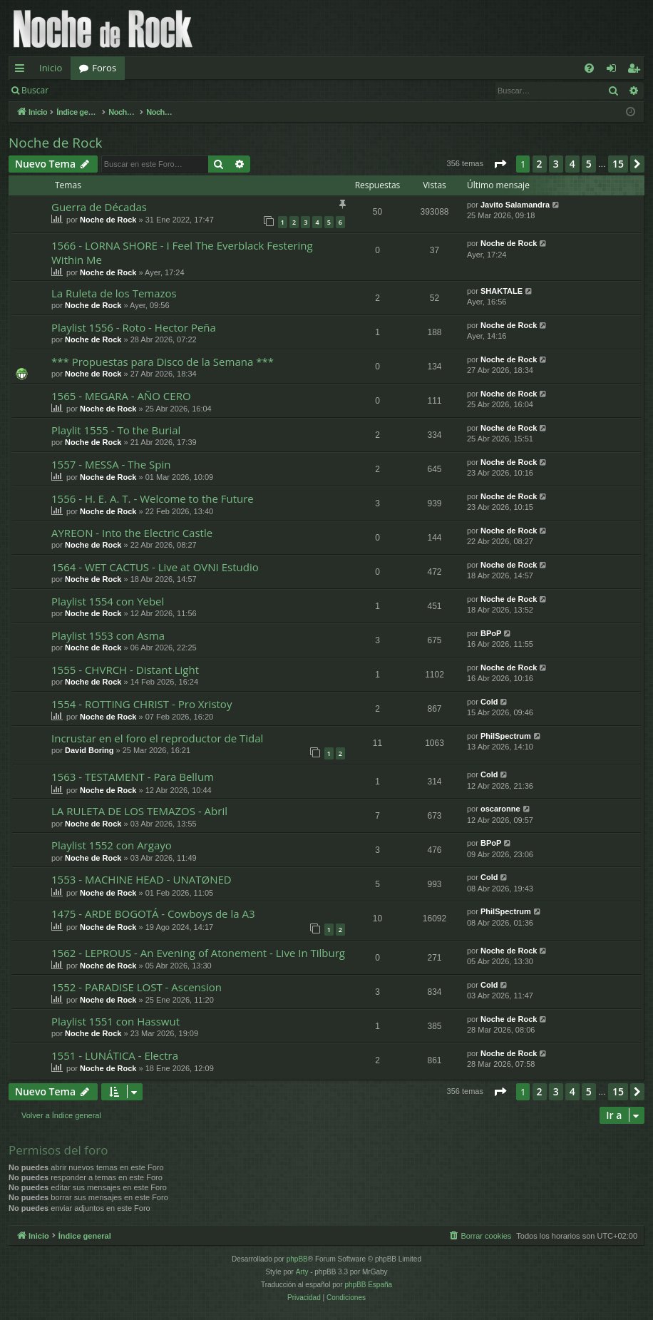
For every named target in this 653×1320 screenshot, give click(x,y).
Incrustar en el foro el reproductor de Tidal (157, 738)
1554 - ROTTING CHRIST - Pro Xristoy (141, 704)
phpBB (297, 1259)
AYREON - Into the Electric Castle (131, 533)
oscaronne (500, 808)
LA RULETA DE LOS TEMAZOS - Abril (139, 811)
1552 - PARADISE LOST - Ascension (136, 987)
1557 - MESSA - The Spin (110, 464)
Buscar (34, 90)
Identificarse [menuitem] (614, 70)
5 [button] (589, 163)
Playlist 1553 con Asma (108, 635)
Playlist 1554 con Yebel (107, 601)
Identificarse (93, 90)
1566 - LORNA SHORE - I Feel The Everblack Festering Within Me (182, 252)
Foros (104, 67)
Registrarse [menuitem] (636, 70)
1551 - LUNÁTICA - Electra (114, 1055)
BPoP (490, 633)
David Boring (89, 750)
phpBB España (368, 1285)
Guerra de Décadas (99, 207)
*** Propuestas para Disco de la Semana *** (162, 361)
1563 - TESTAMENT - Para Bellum (132, 776)
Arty (302, 1272)
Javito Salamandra (515, 204)
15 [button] (618, 163)
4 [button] (572, 163)
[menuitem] (589, 68)
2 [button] (540, 163)
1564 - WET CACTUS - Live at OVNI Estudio (155, 567)
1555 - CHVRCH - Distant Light (125, 669)
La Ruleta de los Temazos (114, 293)
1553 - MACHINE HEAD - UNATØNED (141, 879)
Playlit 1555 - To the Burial (115, 430)
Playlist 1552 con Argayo (111, 845)
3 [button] (556, 163)
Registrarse (161, 90)
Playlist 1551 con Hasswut (115, 1021)
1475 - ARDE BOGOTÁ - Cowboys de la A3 (153, 913)
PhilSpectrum (505, 736)
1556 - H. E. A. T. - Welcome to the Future (152, 498)
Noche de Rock (56, 142)
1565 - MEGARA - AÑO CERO (121, 396)
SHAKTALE (501, 291)
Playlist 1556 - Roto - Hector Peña (133, 327)
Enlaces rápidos (22, 70)
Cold (489, 701)
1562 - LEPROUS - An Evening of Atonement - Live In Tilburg (198, 953)
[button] (499, 164)
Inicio (50, 67)
